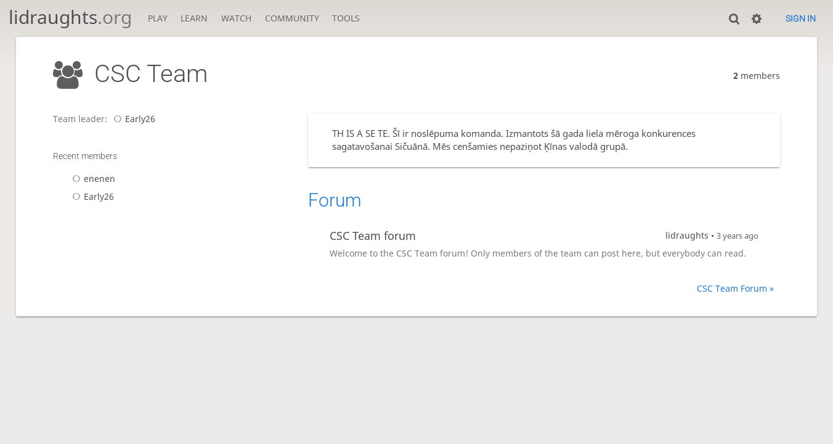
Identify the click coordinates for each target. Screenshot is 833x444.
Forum (335, 200)
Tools (346, 18)
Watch (236, 18)
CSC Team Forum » (735, 288)
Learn (194, 18)
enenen (91, 178)
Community (292, 18)
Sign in (801, 18)
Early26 (132, 119)
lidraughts (70, 17)
